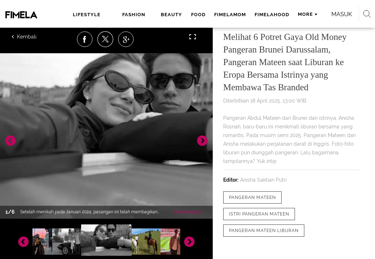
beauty (171, 14)
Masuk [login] (341, 14)
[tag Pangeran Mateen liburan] (264, 230)
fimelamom (230, 14)
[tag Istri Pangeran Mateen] (259, 214)
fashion (133, 14)
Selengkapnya (187, 211)
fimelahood (272, 14)
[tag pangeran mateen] (252, 197)
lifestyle (87, 14)
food (198, 14)
